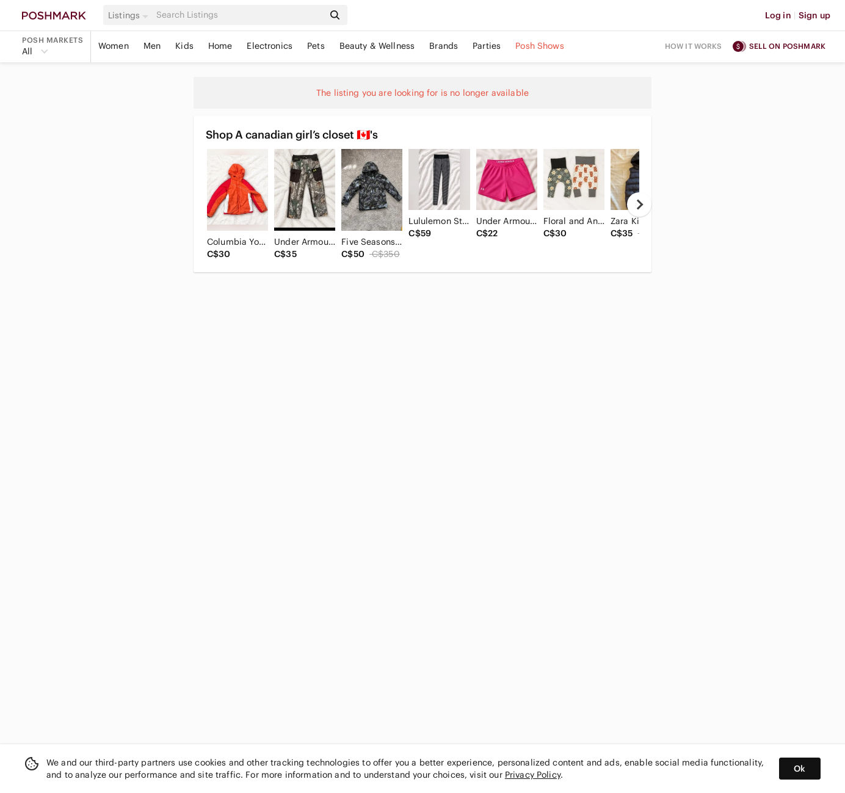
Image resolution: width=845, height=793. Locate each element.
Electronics (269, 45)
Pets (316, 45)
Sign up (814, 15)
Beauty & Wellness (377, 45)
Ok (799, 768)
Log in (778, 15)
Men (152, 45)
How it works (693, 46)
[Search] (238, 15)
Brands (443, 45)
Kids (184, 45)
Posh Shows (539, 45)
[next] (639, 204)
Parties (487, 45)
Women (113, 45)
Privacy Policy (532, 774)
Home (220, 45)
